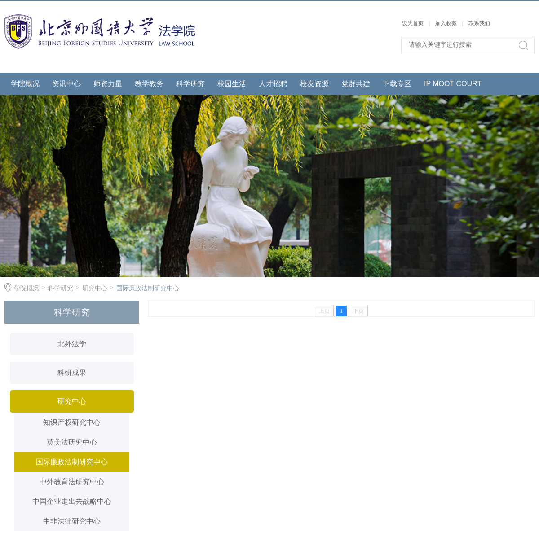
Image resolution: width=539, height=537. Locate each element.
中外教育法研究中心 (72, 481)
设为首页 (413, 23)
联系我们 (479, 23)
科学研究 (190, 83)
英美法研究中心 (72, 442)
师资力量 (107, 83)
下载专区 (397, 83)
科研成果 (71, 372)
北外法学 (71, 344)
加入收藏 (446, 23)
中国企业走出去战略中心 (71, 501)
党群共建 (355, 83)
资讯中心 (66, 83)
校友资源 (314, 83)
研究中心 (94, 288)
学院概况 (25, 83)
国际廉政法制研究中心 (147, 288)
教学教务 (149, 83)
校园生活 (231, 83)
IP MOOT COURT (453, 83)
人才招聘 (273, 83)
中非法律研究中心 (72, 521)
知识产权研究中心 (72, 422)
